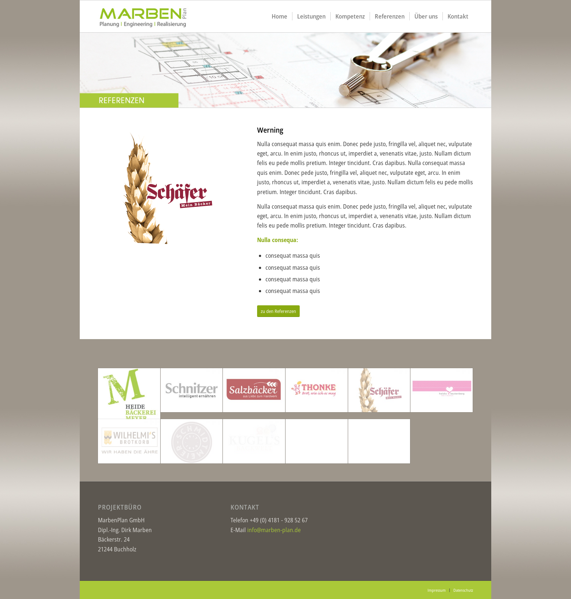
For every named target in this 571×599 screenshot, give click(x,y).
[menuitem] (279, 16)
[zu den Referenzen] (278, 311)
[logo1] (151, 16)
